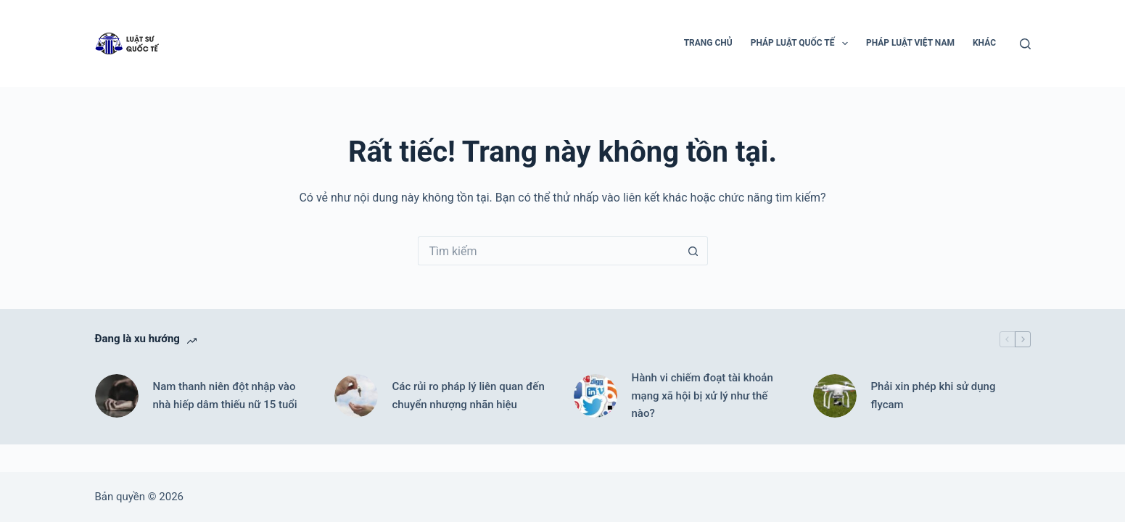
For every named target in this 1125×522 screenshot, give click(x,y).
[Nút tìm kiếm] (693, 250)
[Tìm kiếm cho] (548, 250)
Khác (984, 43)
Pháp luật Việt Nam (910, 43)
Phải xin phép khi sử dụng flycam (933, 395)
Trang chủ (708, 43)
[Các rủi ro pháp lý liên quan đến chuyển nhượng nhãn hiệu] (356, 396)
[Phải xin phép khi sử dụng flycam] (835, 396)
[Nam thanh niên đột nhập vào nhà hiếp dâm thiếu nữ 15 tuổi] (117, 396)
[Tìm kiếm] (1025, 43)
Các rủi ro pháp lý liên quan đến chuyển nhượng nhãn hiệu (468, 395)
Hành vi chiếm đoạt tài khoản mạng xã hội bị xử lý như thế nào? (702, 395)
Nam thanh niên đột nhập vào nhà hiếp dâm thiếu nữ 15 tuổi (225, 395)
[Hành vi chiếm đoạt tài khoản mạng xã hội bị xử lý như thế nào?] (595, 396)
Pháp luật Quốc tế (802, 43)
